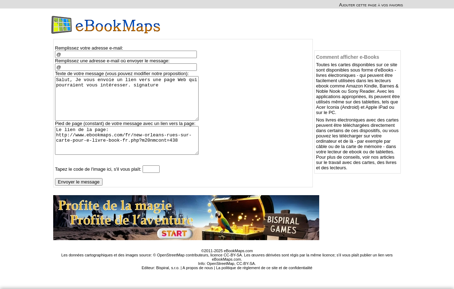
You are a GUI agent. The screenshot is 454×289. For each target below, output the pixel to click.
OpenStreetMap (220, 277)
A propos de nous (198, 281)
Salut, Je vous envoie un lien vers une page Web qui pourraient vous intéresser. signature (130, 102)
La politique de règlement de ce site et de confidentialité (264, 281)
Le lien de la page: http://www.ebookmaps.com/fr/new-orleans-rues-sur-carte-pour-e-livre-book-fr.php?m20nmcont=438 (130, 152)
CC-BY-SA (246, 277)
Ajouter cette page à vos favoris (371, 4)
